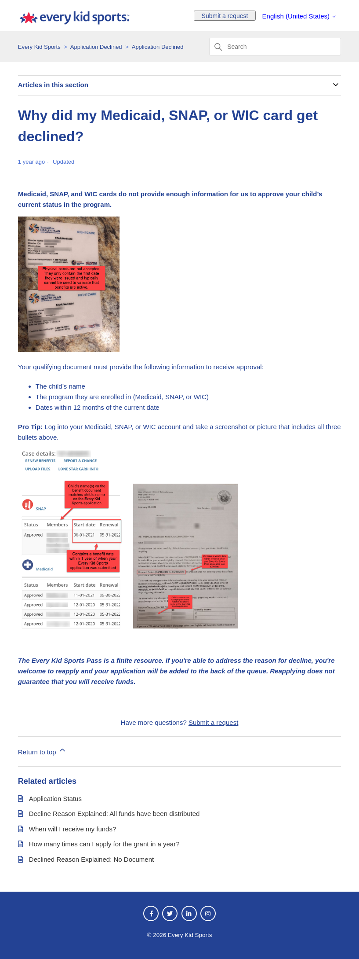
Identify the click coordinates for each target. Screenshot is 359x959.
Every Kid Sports (39, 47)
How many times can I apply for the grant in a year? (104, 844)
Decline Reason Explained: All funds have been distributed (114, 813)
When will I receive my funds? (72, 829)
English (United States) (299, 16)
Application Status (55, 798)
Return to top (42, 751)
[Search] (275, 46)
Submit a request (225, 15)
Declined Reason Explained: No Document (91, 859)
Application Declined (96, 47)
